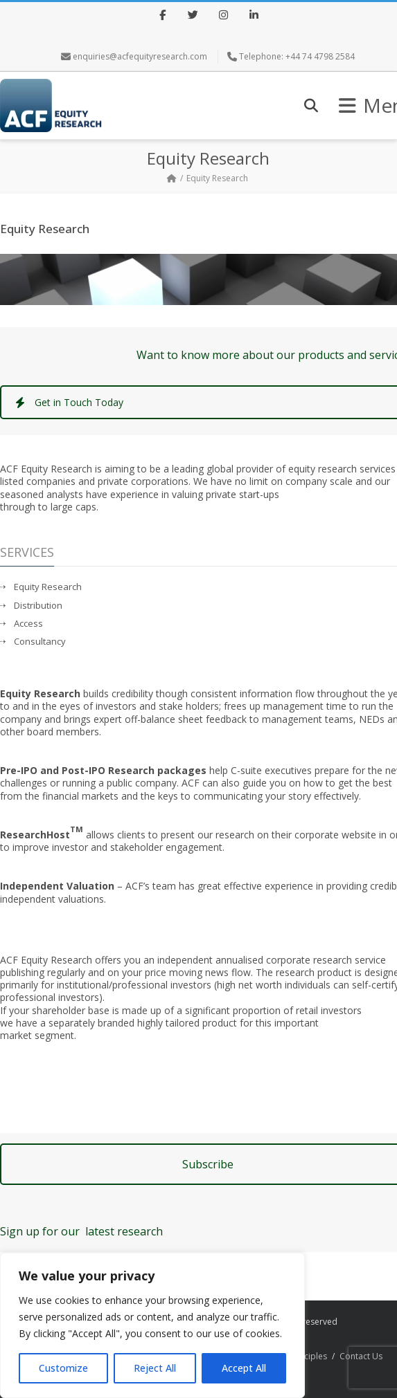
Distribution (38, 605)
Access (28, 623)
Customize (63, 1367)
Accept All (244, 1367)
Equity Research (48, 587)
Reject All (155, 1367)
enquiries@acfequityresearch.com (140, 56)
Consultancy (40, 641)
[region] (152, 1325)
